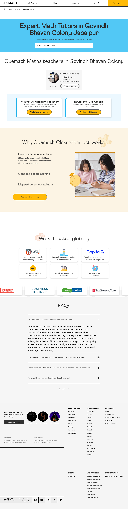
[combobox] (61, 45)
